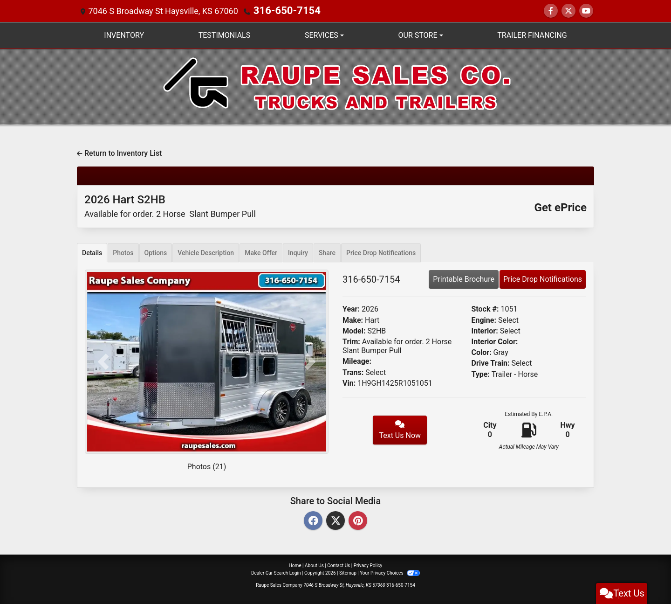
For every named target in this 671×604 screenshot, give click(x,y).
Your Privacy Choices (390, 573)
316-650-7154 (280, 11)
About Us (314, 565)
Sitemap (347, 573)
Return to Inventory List (119, 153)
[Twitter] (335, 521)
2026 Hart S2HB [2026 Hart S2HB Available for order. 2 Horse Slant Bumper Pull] (170, 206)
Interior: (485, 330)
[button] (103, 362)
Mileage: (356, 361)
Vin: (349, 383)
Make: (352, 320)
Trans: (352, 372)
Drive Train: (491, 363)
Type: (481, 374)
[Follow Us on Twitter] (568, 11)
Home (295, 565)
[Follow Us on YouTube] (586, 11)
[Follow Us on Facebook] (551, 11)
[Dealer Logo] (335, 86)
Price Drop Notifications (542, 279)
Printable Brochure (463, 279)
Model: (353, 330)
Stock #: (485, 309)
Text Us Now (400, 430)
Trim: (351, 341)
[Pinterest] (358, 521)
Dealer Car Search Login (276, 573)
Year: (351, 309)
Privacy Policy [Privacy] (368, 565)
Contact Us (338, 565)
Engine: (484, 320)
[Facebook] (313, 521)
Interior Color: (495, 341)
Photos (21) (206, 466)
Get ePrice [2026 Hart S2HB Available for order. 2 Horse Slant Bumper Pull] (560, 207)
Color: (482, 352)
